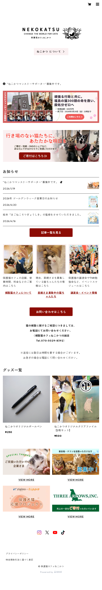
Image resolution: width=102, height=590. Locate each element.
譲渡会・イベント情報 (84, 292)
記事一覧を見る (51, 232)
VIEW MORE (26, 479)
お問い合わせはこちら (51, 312)
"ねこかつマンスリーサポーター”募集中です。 (32, 84)
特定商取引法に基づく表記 (19, 559)
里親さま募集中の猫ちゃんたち (51, 294)
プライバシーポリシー (17, 553)
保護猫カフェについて (18, 292)
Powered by (51, 572)
